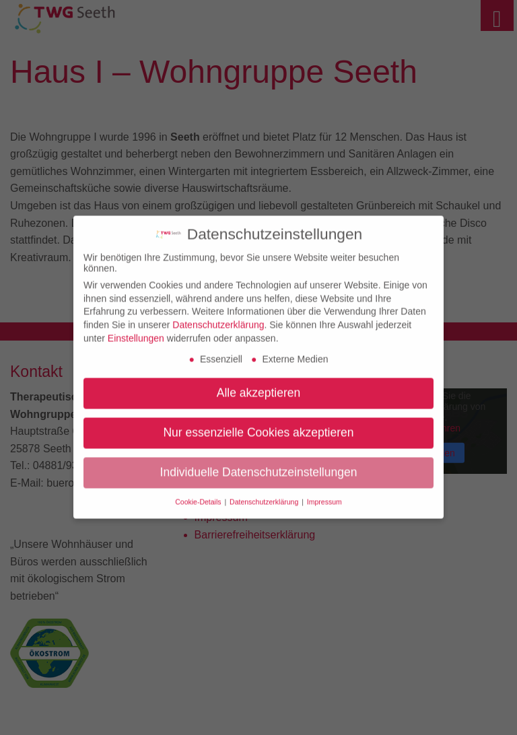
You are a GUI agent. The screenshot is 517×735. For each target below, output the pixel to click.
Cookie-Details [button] (199, 496)
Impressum (324, 496)
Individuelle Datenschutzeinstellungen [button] (258, 466)
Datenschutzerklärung (218, 319)
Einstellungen (136, 332)
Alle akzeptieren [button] (259, 387)
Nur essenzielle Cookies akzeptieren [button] (258, 426)
